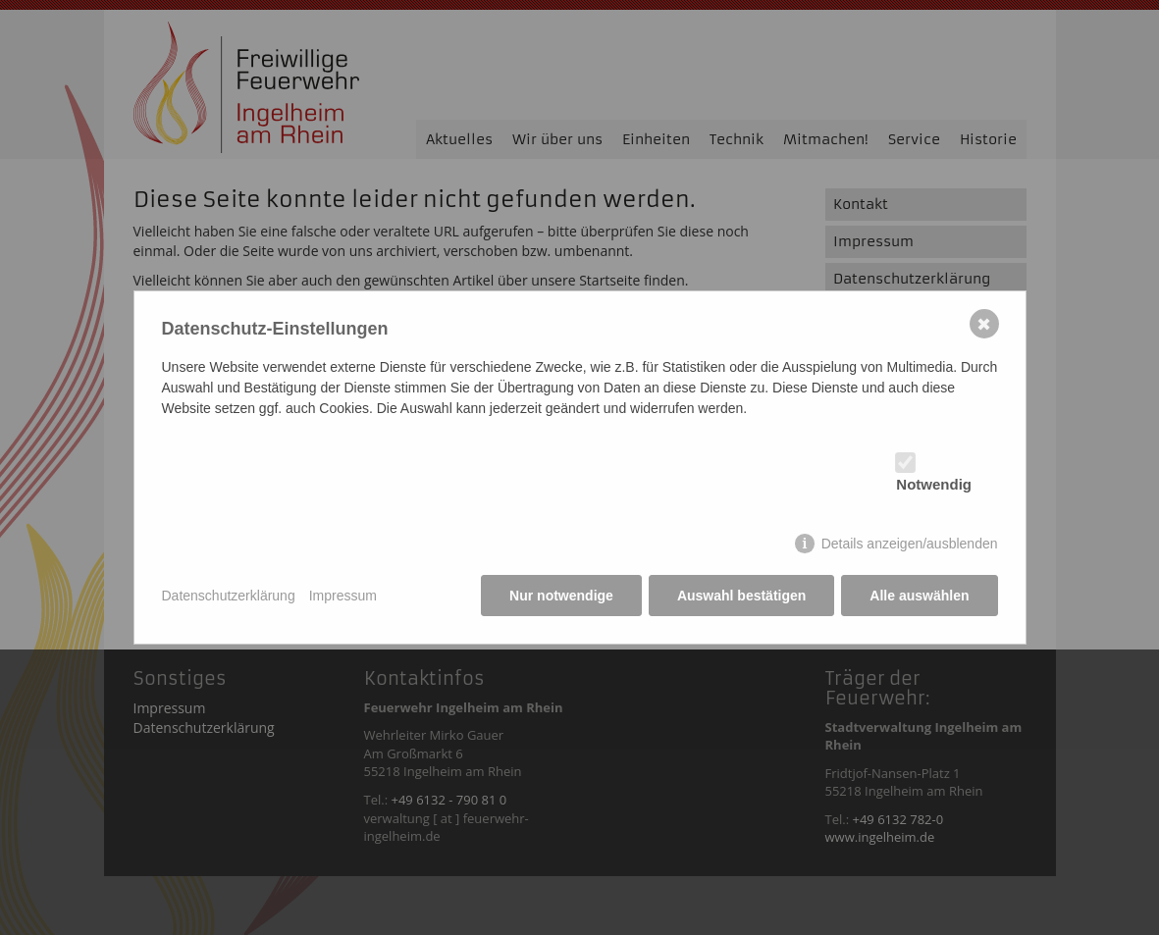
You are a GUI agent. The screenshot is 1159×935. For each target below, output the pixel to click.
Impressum (343, 595)
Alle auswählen (919, 595)
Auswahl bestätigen (741, 595)
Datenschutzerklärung (228, 595)
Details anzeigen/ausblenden (909, 543)
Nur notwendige (561, 595)
